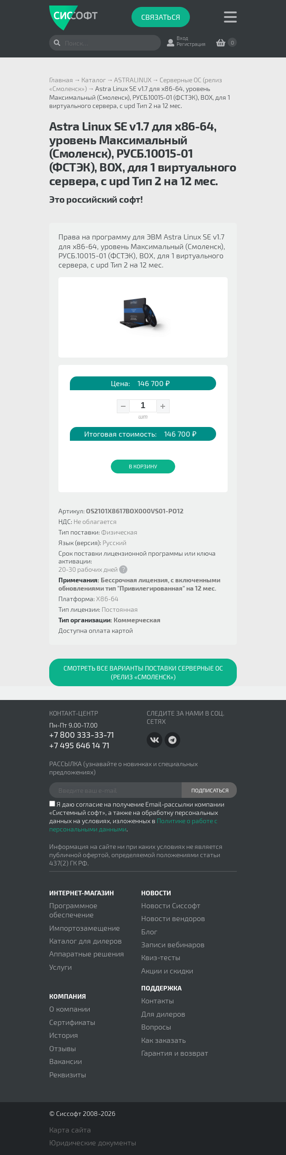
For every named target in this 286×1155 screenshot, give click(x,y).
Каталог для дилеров (85, 940)
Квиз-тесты (160, 957)
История (63, 1034)
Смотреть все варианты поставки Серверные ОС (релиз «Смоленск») (143, 672)
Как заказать (163, 1040)
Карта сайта (70, 1129)
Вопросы (156, 1026)
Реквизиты (67, 1074)
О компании (69, 1008)
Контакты (157, 1000)
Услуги (60, 966)
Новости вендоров (173, 918)
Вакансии (65, 1061)
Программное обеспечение (73, 910)
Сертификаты (72, 1022)
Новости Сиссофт (170, 905)
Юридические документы (92, 1142)
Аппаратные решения (86, 953)
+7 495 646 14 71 (79, 745)
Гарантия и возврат (174, 1052)
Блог (149, 931)
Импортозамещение (84, 927)
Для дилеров (163, 1013)
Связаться (160, 16)
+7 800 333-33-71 (81, 734)
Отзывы (62, 1048)
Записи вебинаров (173, 944)
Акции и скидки (167, 970)
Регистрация (191, 44)
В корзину (143, 466)
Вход (182, 38)
